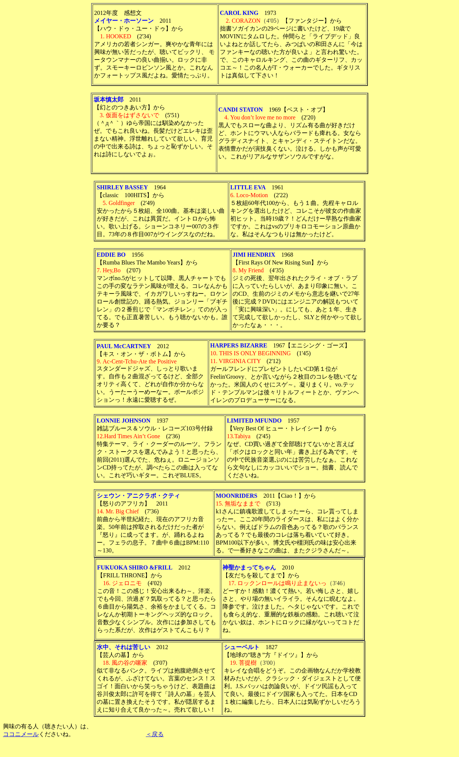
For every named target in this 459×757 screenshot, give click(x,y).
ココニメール (21, 734)
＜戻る (155, 734)
